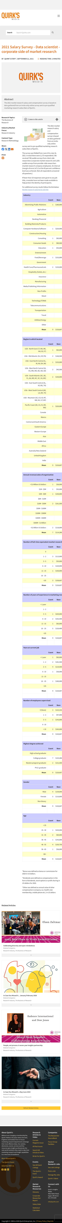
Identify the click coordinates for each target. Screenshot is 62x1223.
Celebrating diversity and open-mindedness (19, 946)
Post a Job (52, 1171)
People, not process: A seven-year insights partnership (23, 1045)
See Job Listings (54, 1167)
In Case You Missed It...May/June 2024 (16, 1092)
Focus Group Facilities (52, 1143)
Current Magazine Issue (38, 1141)
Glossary (36, 1192)
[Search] (32, 32)
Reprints (50, 1221)
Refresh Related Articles (31, 1108)
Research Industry (8, 133)
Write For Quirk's (39, 1156)
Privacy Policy (41, 1221)
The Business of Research (7, 121)
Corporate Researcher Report (37, 1198)
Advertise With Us (8, 1166)
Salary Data (37, 1204)
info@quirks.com (53, 1202)
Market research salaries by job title (35, 189)
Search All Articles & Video (38, 1151)
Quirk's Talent (53, 1178)
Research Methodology (10, 140)
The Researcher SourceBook (53, 1137)
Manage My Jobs (54, 1175)
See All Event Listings (37, 1166)
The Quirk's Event (8, 1162)
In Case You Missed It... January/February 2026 (20, 995)
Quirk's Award (38, 1177)
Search (9, 32)
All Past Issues (38, 1146)
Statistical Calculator (36, 1209)
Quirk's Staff (10, 59)
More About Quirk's (9, 1158)
